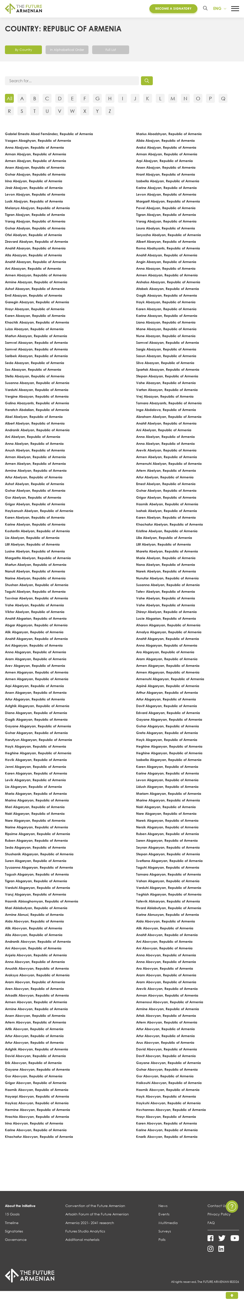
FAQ (211, 1223)
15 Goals (12, 1215)
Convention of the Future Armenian (95, 1206)
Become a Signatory (173, 8)
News (162, 1206)
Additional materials (82, 1240)
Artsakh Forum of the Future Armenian (97, 1215)
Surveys (164, 1231)
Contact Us (217, 1206)
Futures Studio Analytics (85, 1231)
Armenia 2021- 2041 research (89, 1223)
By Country (23, 50)
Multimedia (168, 1223)
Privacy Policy (219, 1215)
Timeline (11, 1223)
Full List (110, 50)
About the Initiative (20, 1206)
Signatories (14, 1231)
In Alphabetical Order (67, 50)
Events (163, 1215)
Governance (16, 1240)
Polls (161, 1240)
